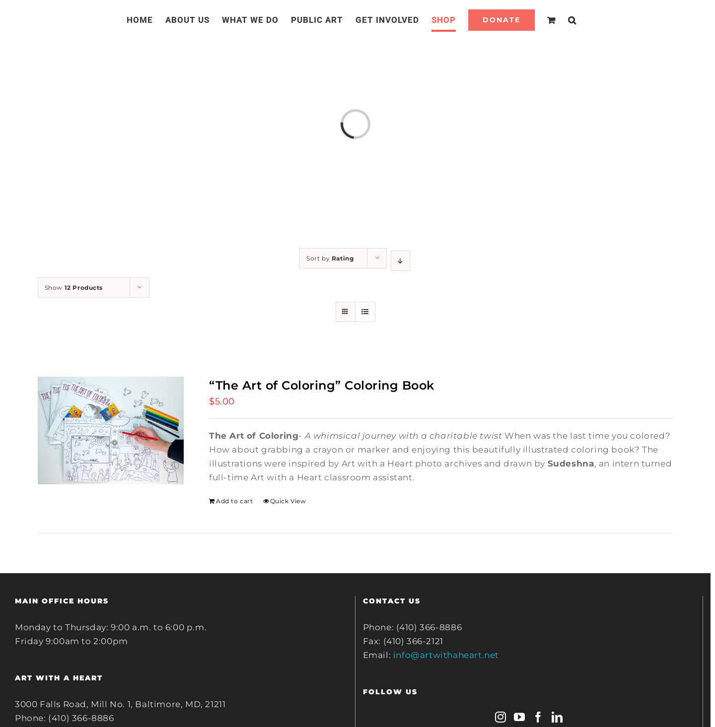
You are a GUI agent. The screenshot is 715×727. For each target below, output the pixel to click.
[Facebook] (538, 717)
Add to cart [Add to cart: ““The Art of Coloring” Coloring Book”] (234, 501)
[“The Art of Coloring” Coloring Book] (111, 430)
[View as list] (365, 312)
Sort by (330, 258)
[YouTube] (519, 717)
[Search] (572, 20)
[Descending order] (400, 261)
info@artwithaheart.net (446, 655)
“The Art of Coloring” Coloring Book (321, 385)
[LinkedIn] (557, 717)
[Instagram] (500, 717)
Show (74, 287)
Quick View (288, 501)
